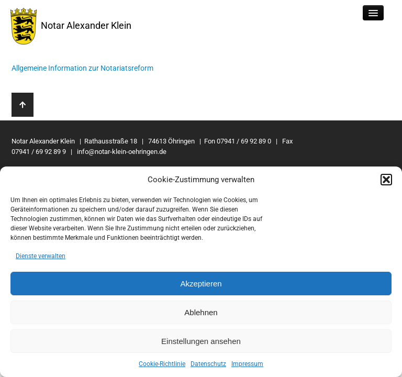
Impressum (247, 364)
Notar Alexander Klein (70, 26)
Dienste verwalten (40, 256)
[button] (386, 179)
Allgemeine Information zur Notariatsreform (82, 68)
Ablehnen (200, 312)
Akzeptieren (200, 283)
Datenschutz (208, 364)
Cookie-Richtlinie (162, 364)
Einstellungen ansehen (201, 341)
